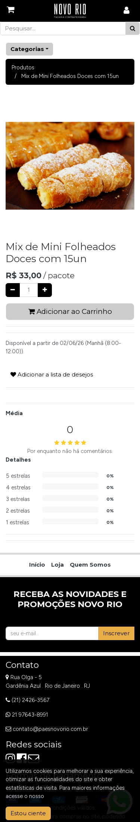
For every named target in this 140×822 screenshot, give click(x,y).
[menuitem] (37, 565)
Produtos (23, 67)
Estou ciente (28, 813)
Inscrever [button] (116, 633)
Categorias (27, 48)
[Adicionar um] (45, 290)
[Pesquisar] (132, 29)
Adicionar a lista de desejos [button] (51, 374)
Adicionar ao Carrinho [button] (70, 311)
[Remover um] (13, 290)
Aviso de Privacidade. (72, 796)
